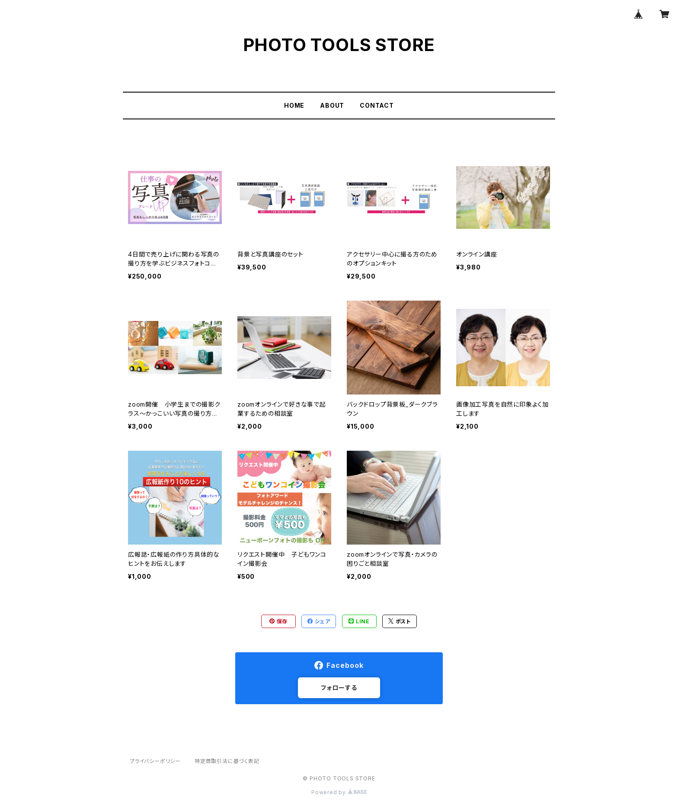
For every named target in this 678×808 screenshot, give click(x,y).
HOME (294, 105)
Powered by (339, 792)
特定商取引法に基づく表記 (227, 761)
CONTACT (377, 105)
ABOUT (332, 105)
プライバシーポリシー (155, 761)
